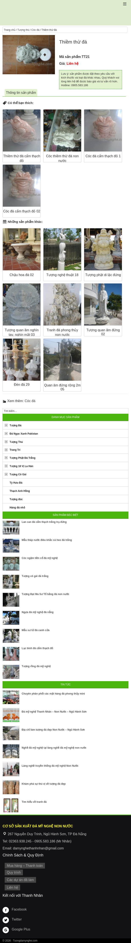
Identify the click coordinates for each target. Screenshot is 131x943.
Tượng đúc (16, 499)
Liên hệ (12, 887)
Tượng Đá (15, 425)
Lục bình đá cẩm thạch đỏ (37, 648)
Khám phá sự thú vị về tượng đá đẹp (44, 783)
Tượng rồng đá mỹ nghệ (36, 666)
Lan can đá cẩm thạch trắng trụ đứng (44, 522)
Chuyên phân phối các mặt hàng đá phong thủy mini (53, 693)
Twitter (17, 919)
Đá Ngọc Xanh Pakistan (24, 433)
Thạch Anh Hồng (20, 491)
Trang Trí (15, 449)
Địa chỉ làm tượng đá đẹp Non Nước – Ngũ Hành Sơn (53, 729)
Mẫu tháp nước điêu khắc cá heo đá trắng (47, 540)
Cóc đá (35, 29)
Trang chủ (9, 29)
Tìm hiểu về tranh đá (34, 801)
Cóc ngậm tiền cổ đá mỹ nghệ (40, 558)
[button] (124, 4)
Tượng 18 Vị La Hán (21, 466)
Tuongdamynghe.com (25, 940)
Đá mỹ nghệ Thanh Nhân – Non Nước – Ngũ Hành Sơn (54, 711)
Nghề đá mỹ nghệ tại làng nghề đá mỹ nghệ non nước (54, 747)
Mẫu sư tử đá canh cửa (35, 630)
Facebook (19, 909)
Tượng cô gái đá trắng (35, 576)
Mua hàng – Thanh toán (25, 865)
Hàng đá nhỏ (17, 507)
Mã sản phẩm (70, 57)
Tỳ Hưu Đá (16, 482)
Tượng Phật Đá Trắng (22, 457)
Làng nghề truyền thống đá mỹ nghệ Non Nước (50, 765)
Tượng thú (23, 29)
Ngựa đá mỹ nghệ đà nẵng (37, 612)
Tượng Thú (16, 442)
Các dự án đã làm (20, 880)
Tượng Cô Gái (18, 474)
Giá (62, 63)
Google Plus (21, 929)
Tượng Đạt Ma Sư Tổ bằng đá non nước (45, 594)
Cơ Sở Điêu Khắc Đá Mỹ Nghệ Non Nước (65, 12)
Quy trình (14, 872)
